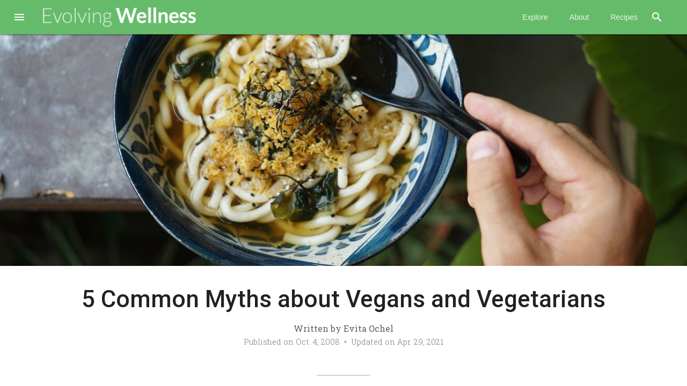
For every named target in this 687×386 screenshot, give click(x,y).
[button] (19, 18)
